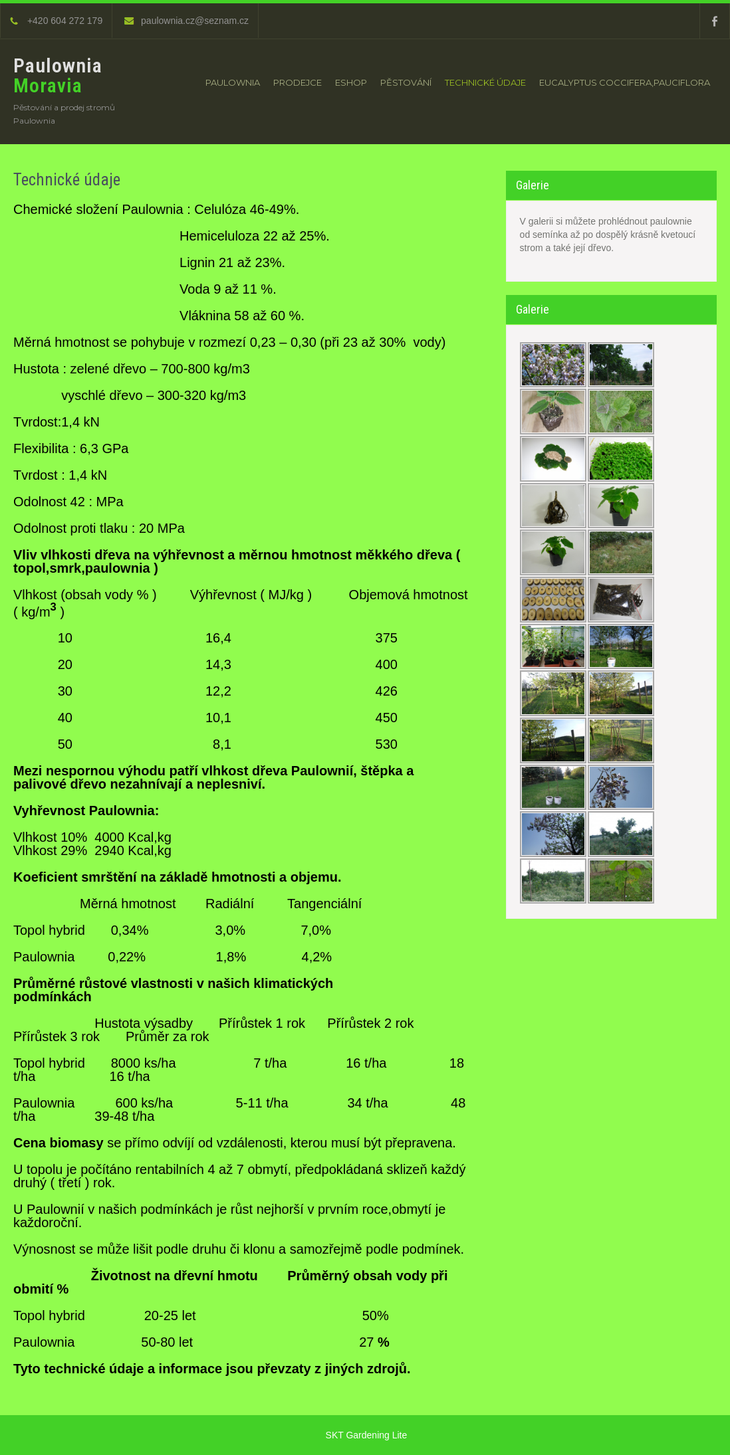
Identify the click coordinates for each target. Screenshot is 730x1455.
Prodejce (297, 82)
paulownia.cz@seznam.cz (186, 20)
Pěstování (405, 82)
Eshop (351, 82)
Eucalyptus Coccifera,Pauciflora (624, 82)
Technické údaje (485, 82)
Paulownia (232, 82)
